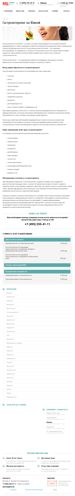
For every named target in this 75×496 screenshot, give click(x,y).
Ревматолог (10, 374)
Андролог (9, 301)
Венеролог (10, 304)
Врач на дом (10, 308)
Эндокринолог (11, 397)
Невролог (9, 351)
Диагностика (20, 11)
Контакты (66, 11)
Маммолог (10, 339)
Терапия (9, 382)
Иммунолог (10, 324)
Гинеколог (10, 316)
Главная (5, 18)
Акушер (9, 293)
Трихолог (9, 385)
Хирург (8, 393)
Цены (55, 490)
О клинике (55, 11)
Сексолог (9, 378)
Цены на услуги (43, 11)
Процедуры (31, 11)
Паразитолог (11, 358)
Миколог (9, 347)
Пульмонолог (11, 370)
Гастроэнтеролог (12, 312)
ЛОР (8, 335)
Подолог (9, 362)
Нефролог (10, 355)
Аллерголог (10, 297)
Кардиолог (10, 328)
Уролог (9, 389)
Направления (8, 11)
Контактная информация (34, 490)
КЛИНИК (8, 4)
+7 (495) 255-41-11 (26, 3)
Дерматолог (10, 320)
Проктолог (10, 366)
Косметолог (10, 331)
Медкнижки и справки (14, 343)
